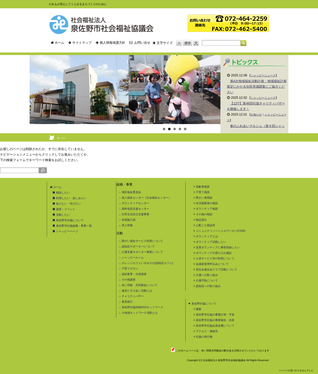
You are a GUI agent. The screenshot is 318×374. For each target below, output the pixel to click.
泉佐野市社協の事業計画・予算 (215, 314)
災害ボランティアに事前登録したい (218, 247)
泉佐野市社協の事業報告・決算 (215, 320)
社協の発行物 (204, 336)
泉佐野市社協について (68, 220)
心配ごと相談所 (205, 225)
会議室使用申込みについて (212, 264)
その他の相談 (204, 214)
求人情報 (127, 225)
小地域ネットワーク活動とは (140, 312)
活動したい (61, 214)
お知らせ (256, 114)
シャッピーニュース (263, 75)
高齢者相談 (203, 186)
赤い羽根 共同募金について (140, 285)
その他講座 (128, 279)
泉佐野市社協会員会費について (215, 325)
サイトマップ (80, 42)
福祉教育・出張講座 (134, 274)
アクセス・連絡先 (207, 331)
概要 (198, 309)
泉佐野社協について (203, 303)
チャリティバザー (133, 296)
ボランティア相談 (207, 208)
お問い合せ (139, 42)
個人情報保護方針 (110, 42)
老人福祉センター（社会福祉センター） (146, 197)
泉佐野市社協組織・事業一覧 (72, 225)
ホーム (58, 42)
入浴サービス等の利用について (215, 258)
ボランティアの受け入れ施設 (214, 253)
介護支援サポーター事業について (142, 252)
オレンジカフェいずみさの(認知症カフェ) (147, 263)
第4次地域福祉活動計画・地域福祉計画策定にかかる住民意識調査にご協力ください (257, 86)
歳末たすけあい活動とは (137, 290)
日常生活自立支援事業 (135, 214)
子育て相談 (203, 192)
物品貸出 (201, 219)
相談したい (61, 192)
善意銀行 (127, 301)
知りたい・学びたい (67, 203)
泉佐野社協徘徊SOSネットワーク (142, 307)
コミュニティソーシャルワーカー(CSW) (220, 230)
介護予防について (207, 280)
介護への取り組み (207, 275)
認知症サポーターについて (138, 246)
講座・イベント (64, 209)
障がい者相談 (204, 197)
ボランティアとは (207, 236)
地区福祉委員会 (131, 192)
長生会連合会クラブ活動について (216, 269)
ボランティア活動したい (211, 242)
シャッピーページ (65, 231)
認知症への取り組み (208, 286)
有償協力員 (128, 219)
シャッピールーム (133, 257)
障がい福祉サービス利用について (142, 241)
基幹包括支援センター (135, 208)
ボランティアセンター (135, 203)
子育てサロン (130, 268)
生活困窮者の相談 (207, 203)
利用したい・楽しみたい (69, 198)
